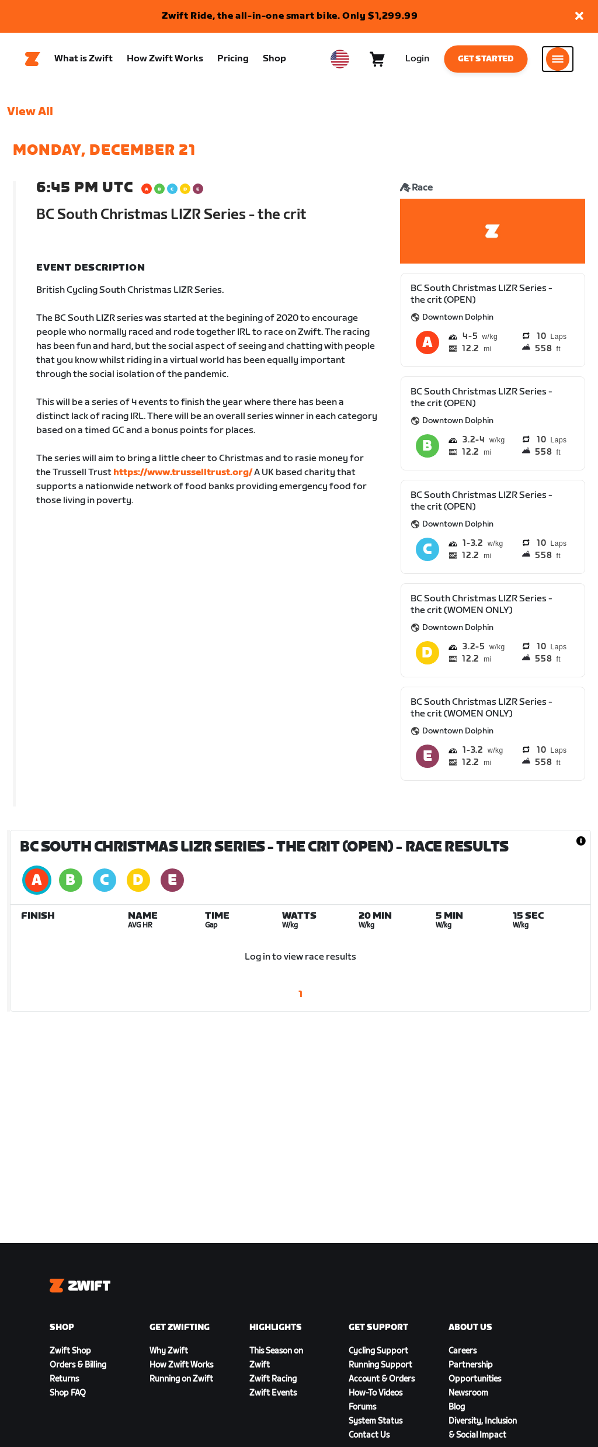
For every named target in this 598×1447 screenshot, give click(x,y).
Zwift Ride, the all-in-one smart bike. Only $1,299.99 (290, 16)
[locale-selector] (340, 59)
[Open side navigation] (558, 59)
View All (30, 112)
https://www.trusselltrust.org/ (182, 472)
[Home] (33, 59)
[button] (579, 17)
